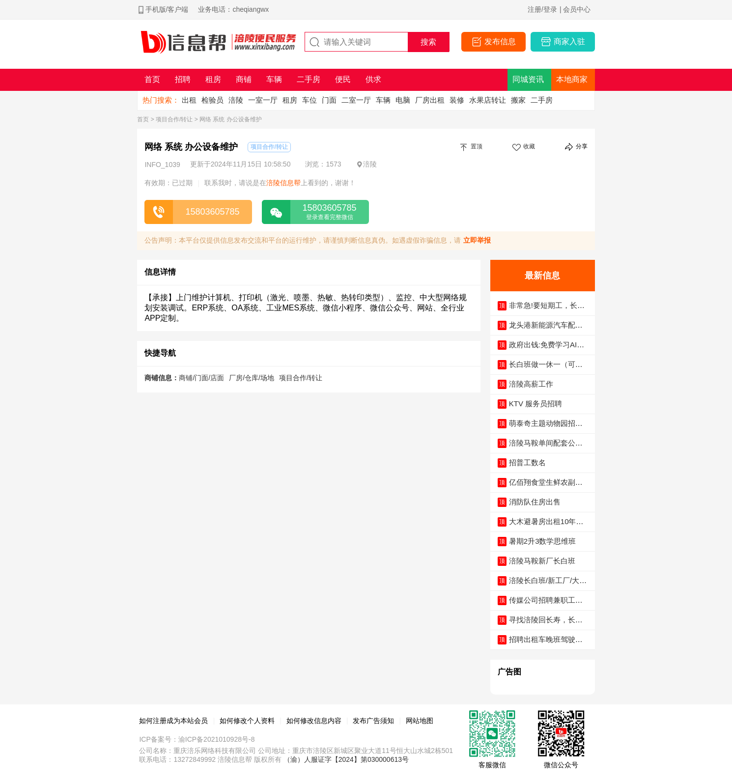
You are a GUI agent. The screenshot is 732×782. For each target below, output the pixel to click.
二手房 (542, 100)
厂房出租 (430, 100)
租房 (289, 100)
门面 (329, 100)
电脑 (402, 100)
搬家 (518, 100)
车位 (309, 100)
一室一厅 (263, 100)
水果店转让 (487, 100)
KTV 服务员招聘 (535, 403)
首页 (143, 119)
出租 (189, 100)
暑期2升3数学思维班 (542, 541)
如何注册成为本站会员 (173, 721)
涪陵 (235, 100)
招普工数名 (527, 462)
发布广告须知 (373, 721)
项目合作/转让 (174, 119)
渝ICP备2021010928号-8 (216, 739)
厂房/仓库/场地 (251, 378)
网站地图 (419, 721)
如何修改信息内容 (313, 721)
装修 (457, 100)
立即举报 (477, 240)
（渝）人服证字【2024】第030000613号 (346, 759)
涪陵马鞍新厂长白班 (542, 561)
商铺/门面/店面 (201, 378)
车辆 (383, 100)
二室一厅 (356, 100)
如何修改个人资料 (247, 721)
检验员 (212, 100)
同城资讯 (528, 79)
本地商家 (572, 79)
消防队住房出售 (535, 502)
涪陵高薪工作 (531, 384)
